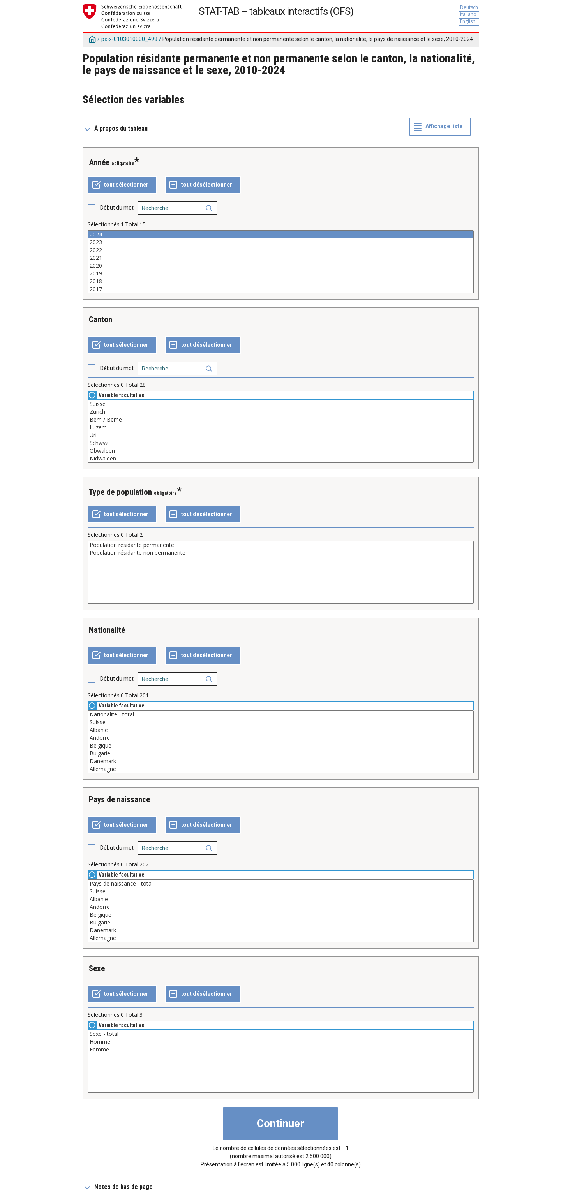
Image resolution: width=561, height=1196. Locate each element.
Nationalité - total (280, 714)
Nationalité (107, 630)
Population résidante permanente (280, 545)
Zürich (280, 412)
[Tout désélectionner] (203, 185)
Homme (280, 1042)
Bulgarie (280, 753)
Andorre (280, 738)
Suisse (280, 404)
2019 (280, 273)
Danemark (280, 761)
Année (99, 162)
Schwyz (280, 443)
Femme (280, 1049)
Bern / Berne (280, 419)
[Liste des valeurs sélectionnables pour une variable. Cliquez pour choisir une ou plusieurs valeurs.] (281, 261)
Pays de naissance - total (280, 883)
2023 (280, 242)
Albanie (280, 730)
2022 (280, 250)
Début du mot (117, 208)
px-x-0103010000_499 (129, 39)
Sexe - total (280, 1034)
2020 (280, 266)
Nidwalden (280, 458)
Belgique (280, 746)
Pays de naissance (119, 799)
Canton (100, 319)
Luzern (280, 427)
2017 (280, 289)
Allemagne (280, 769)
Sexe (97, 968)
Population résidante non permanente (280, 553)
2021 (280, 258)
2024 (280, 234)
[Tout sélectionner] (122, 185)
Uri (280, 435)
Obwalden (280, 451)
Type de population (120, 492)
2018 (280, 281)
